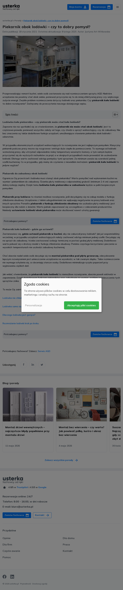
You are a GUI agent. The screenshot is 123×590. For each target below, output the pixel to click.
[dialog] (61, 295)
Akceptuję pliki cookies (81, 305)
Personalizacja (33, 305)
